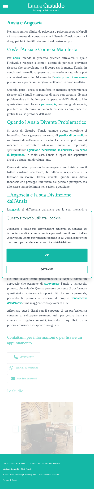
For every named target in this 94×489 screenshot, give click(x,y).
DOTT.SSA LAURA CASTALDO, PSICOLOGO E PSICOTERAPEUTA (31, 463)
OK (47, 255)
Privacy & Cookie (10, 480)
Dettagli (47, 269)
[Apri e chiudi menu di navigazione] (5, 6)
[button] (23, 357)
